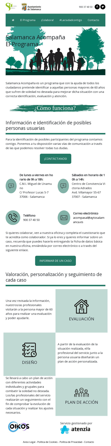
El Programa (27, 20)
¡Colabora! (47, 20)
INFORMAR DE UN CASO (55, 261)
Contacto (93, 20)
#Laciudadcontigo (70, 20)
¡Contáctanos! (55, 159)
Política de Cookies (47, 442)
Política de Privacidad (71, 442)
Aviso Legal (29, 442)
